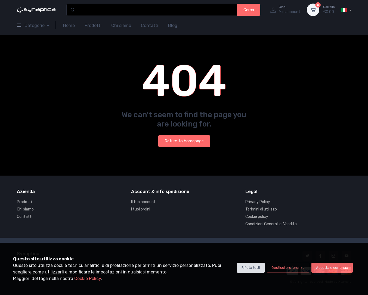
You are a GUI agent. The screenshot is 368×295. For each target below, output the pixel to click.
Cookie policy (256, 216)
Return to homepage (184, 141)
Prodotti (93, 25)
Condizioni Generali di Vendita (271, 224)
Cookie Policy (87, 278)
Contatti (149, 25)
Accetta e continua (332, 268)
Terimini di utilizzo (261, 209)
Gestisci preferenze (288, 268)
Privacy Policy (257, 202)
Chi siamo (121, 25)
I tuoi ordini (140, 209)
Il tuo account (143, 202)
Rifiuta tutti (251, 268)
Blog (172, 25)
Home (69, 25)
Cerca (248, 9)
